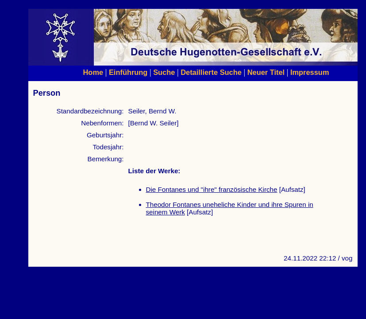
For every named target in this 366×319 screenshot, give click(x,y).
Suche (164, 72)
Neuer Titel (266, 72)
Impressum (309, 72)
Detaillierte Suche (211, 72)
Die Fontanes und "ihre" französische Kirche (211, 189)
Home (93, 72)
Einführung (128, 72)
